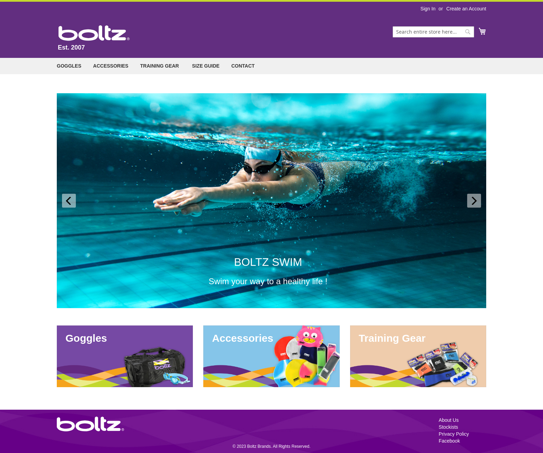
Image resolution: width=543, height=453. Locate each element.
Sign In (428, 8)
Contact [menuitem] (243, 66)
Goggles (86, 338)
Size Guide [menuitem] (206, 66)
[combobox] (433, 31)
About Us (449, 420)
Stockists (448, 427)
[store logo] (94, 33)
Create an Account (466, 8)
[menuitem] (69, 66)
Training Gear (392, 338)
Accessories (242, 338)
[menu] (271, 66)
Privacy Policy (454, 434)
